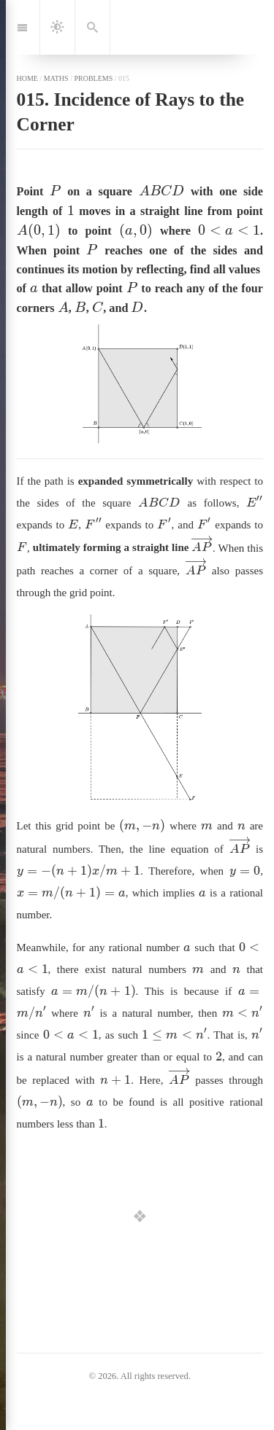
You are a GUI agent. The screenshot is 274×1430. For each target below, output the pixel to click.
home (27, 78)
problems (93, 78)
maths (56, 78)
